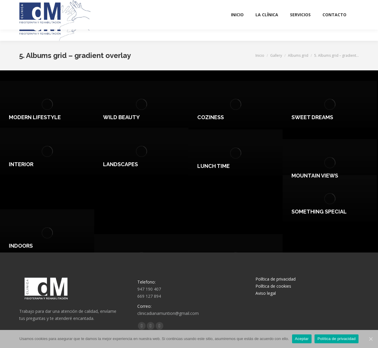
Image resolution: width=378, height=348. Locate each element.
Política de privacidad (275, 279)
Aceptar (302, 338)
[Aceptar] (371, 339)
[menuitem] (237, 26)
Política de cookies (273, 286)
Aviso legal (265, 293)
